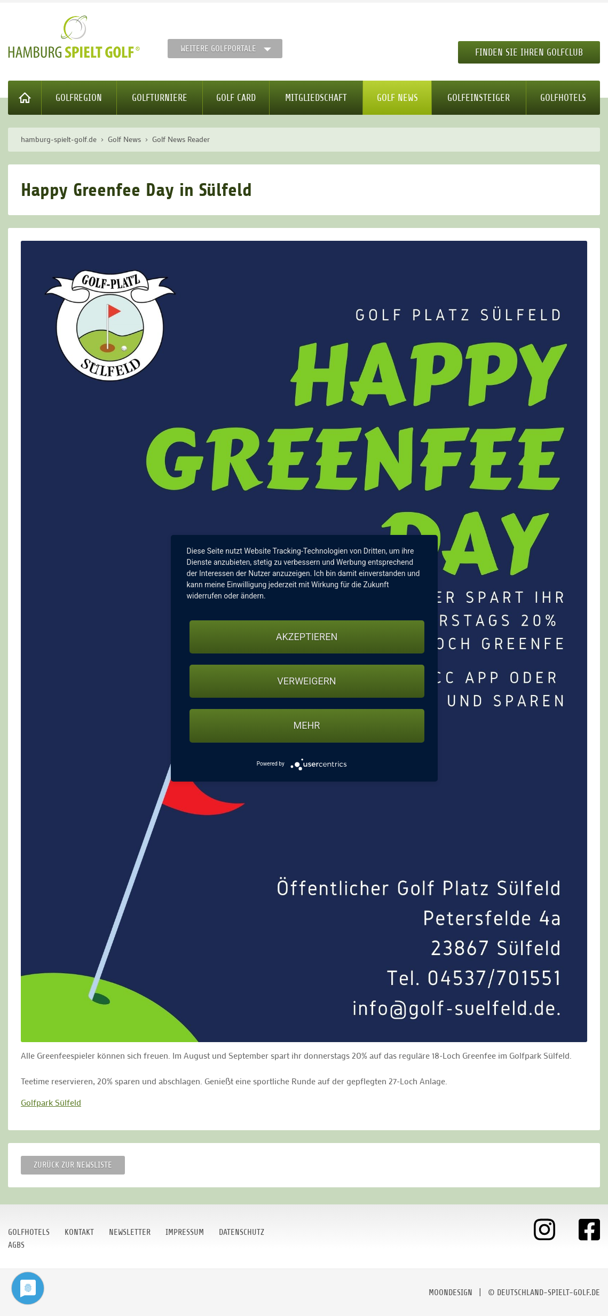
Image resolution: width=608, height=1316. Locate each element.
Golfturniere (159, 97)
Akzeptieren (306, 636)
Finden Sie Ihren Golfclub (529, 52)
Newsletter (130, 1232)
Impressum (184, 1232)
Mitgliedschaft (316, 97)
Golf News (397, 97)
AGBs (16, 1245)
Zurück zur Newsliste (73, 1165)
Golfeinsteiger (478, 97)
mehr (307, 725)
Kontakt (79, 1232)
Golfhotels (563, 97)
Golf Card (236, 97)
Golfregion (79, 97)
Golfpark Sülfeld (51, 1102)
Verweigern (306, 681)
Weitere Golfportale (218, 48)
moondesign (450, 1292)
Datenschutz (241, 1232)
